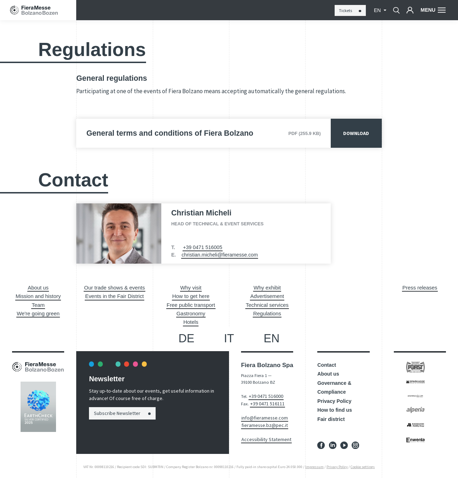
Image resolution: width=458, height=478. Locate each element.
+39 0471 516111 (265, 400)
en (378, 10)
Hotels (191, 320)
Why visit (191, 287)
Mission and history (38, 295)
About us (38, 287)
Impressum (314, 465)
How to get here (190, 295)
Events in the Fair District (114, 295)
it (229, 336)
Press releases (419, 287)
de (186, 336)
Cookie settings (363, 465)
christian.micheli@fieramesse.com (219, 255)
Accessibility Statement (263, 434)
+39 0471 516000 (264, 393)
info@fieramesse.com (262, 413)
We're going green (38, 312)
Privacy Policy (334, 399)
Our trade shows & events (115, 287)
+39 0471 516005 (202, 247)
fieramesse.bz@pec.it (261, 420)
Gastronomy (191, 312)
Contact (326, 363)
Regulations (267, 312)
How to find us (334, 408)
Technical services (267, 304)
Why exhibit (267, 287)
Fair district (331, 417)
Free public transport (191, 304)
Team (38, 304)
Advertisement (267, 295)
